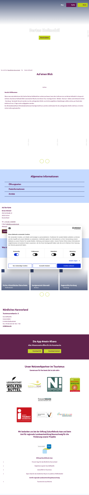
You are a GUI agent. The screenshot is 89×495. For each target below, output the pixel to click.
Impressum (27, 490)
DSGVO (19, 490)
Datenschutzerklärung (38, 490)
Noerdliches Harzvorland (14, 70)
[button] (46, 5)
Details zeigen (73, 260)
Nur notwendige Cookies (20, 265)
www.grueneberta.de (14, 219)
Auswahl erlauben (44, 265)
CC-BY (87, 36)
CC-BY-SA (28, 276)
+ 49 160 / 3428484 (10, 214)
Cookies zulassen (69, 265)
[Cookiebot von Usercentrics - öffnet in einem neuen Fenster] (73, 228)
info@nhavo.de (7, 319)
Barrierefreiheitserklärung (54, 490)
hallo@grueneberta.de (12, 217)
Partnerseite (68, 490)
